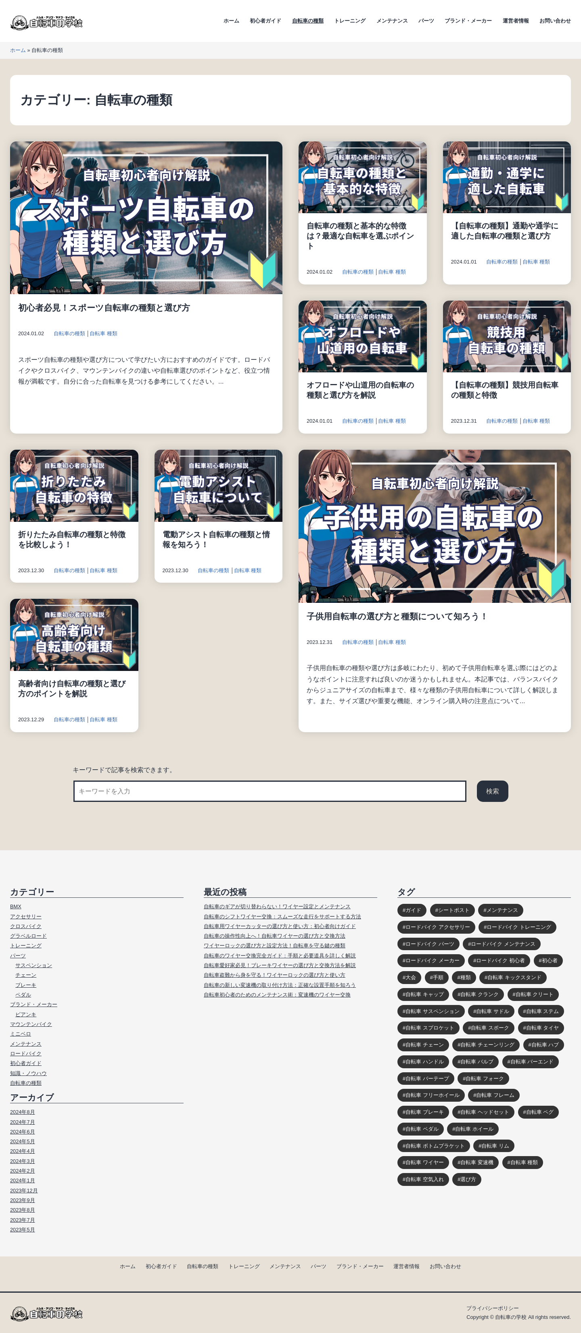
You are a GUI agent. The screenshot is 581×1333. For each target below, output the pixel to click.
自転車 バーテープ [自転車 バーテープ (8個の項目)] (427, 1079)
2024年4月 (22, 1151)
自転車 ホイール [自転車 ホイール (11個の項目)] (474, 1129)
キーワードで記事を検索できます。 (124, 769)
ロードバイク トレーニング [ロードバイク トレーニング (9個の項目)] (519, 927)
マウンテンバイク (31, 1024)
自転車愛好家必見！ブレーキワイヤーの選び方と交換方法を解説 (280, 965)
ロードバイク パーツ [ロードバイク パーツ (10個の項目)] (429, 944)
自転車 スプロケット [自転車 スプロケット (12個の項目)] (429, 1028)
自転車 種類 (103, 333)
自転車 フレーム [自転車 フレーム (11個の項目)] (495, 1095)
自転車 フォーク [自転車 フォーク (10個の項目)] (485, 1079)
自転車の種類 (308, 21)
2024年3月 (22, 1161)
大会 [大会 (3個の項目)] (410, 977)
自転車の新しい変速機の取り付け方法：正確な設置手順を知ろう (280, 985)
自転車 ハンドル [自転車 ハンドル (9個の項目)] (424, 1062)
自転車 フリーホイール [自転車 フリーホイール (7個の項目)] (432, 1095)
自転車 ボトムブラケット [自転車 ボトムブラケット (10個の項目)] (435, 1146)
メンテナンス (392, 21)
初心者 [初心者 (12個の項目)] (550, 960)
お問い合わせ (555, 21)
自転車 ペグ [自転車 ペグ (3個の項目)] (540, 1112)
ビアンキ (25, 1014)
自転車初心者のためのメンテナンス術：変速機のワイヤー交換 (277, 995)
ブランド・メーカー (468, 21)
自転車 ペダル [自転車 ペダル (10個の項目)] (422, 1129)
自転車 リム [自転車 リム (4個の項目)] (495, 1146)
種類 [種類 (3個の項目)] (465, 977)
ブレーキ (25, 985)
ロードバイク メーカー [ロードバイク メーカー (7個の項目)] (432, 960)
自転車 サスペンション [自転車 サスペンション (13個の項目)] (432, 1011)
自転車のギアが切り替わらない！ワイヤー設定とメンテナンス (277, 906)
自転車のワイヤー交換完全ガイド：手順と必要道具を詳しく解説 (280, 956)
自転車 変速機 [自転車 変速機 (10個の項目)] (476, 1162)
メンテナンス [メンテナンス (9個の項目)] (502, 910)
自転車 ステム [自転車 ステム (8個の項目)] (542, 1011)
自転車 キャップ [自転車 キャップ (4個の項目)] (424, 994)
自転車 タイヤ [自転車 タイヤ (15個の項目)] (542, 1028)
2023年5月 (22, 1230)
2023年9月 (22, 1200)
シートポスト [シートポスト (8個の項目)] (454, 910)
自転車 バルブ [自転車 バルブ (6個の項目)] (476, 1062)
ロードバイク (26, 1054)
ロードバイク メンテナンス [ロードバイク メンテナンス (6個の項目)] (503, 944)
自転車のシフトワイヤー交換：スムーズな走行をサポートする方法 (282, 917)
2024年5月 (22, 1141)
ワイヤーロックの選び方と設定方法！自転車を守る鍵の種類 (274, 946)
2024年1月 (22, 1180)
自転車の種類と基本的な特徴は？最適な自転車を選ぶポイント (360, 236)
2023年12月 (24, 1191)
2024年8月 (22, 1112)
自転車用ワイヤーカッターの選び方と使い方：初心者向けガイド (280, 926)
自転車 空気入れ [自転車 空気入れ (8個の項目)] (424, 1179)
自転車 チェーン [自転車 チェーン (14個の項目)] (424, 1045)
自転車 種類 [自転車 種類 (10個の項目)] (524, 1162)
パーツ (426, 21)
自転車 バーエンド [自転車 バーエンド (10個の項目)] (532, 1062)
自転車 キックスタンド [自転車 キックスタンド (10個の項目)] (514, 977)
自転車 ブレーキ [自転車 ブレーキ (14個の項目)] (424, 1112)
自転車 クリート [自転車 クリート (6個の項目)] (535, 994)
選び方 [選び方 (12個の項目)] (468, 1179)
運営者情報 (516, 21)
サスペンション (33, 965)
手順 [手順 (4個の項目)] (438, 977)
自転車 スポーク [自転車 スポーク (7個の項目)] (490, 1028)
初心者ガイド (265, 21)
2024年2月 (22, 1171)
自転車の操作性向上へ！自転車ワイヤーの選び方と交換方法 (274, 936)
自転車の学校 (511, 1317)
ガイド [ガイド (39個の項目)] (413, 910)
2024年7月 (22, 1122)
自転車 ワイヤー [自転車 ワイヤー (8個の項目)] (424, 1162)
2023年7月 (22, 1220)
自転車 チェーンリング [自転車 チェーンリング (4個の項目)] (487, 1045)
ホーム (231, 21)
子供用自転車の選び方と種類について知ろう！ (397, 616)
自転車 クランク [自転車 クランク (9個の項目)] (479, 994)
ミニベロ (20, 1034)
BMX (15, 906)
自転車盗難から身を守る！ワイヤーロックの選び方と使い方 (274, 975)
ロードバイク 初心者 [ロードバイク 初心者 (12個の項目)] (500, 960)
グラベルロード (28, 936)
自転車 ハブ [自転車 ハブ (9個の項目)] (545, 1045)
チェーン (25, 975)
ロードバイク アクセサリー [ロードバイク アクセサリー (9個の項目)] (437, 927)
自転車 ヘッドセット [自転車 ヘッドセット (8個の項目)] (484, 1112)
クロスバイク (26, 926)
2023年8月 (22, 1210)
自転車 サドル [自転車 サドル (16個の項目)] (492, 1011)
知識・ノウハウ (28, 1073)
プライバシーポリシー (492, 1308)
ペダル (23, 995)
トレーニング (350, 21)
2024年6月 (22, 1132)
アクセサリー (26, 917)
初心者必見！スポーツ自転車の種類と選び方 (104, 307)
